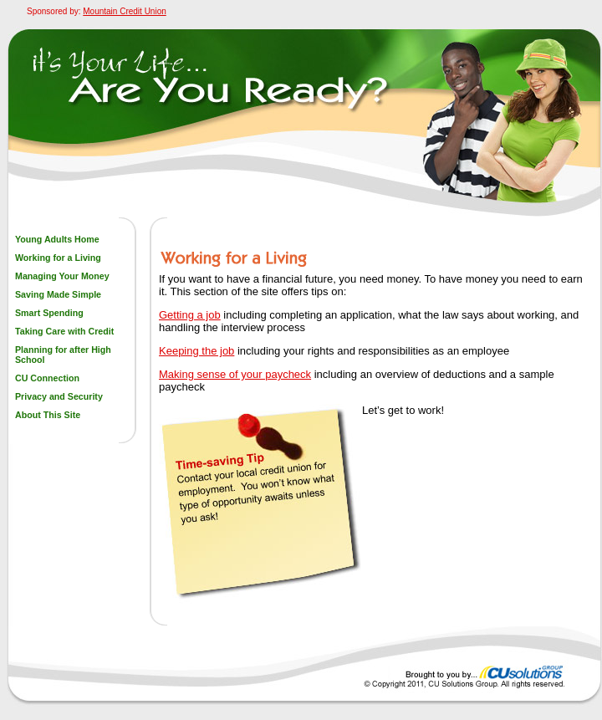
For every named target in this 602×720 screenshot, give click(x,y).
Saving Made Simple (58, 294)
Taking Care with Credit (64, 331)
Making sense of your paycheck (235, 374)
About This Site (47, 415)
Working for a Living (58, 258)
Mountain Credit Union (124, 11)
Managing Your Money (62, 276)
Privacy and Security (59, 396)
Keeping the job (196, 351)
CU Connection (47, 378)
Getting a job (190, 315)
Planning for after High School (63, 355)
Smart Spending (49, 313)
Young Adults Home (57, 239)
